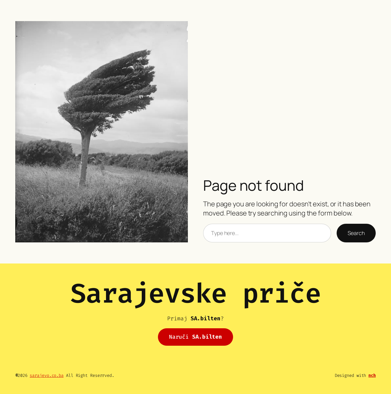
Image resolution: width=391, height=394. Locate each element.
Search (356, 233)
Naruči (195, 337)
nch (372, 375)
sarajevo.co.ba (47, 375)
